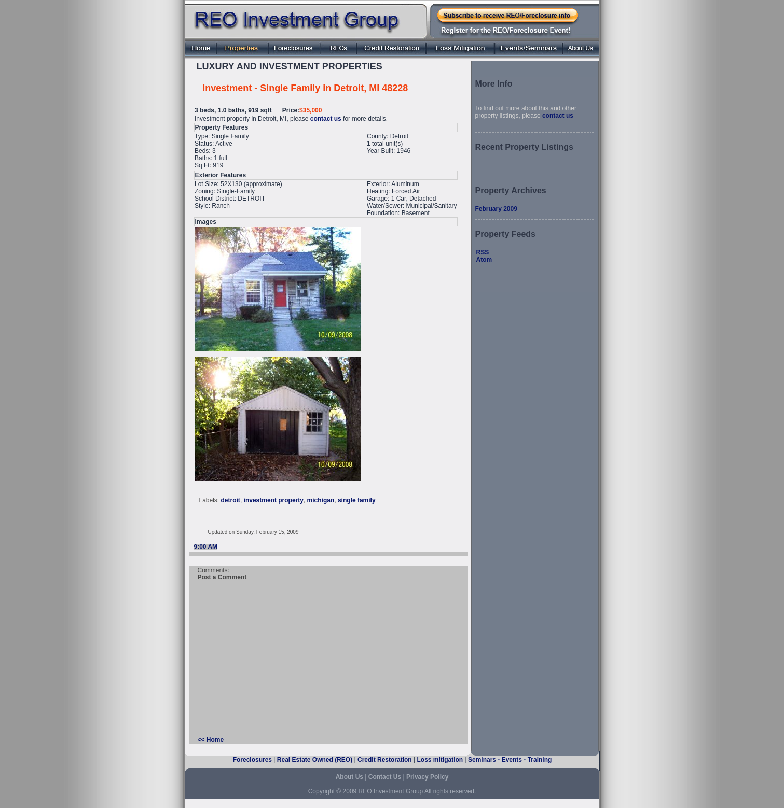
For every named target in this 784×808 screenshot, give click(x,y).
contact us (325, 118)
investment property (274, 500)
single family (357, 500)
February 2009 (496, 208)
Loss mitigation (440, 759)
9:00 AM (206, 546)
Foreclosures (252, 759)
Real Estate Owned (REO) (314, 759)
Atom (484, 259)
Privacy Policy (427, 777)
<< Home (211, 739)
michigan (321, 500)
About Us (349, 777)
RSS (482, 252)
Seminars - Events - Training (510, 759)
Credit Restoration (384, 759)
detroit (230, 500)
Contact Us (384, 777)
